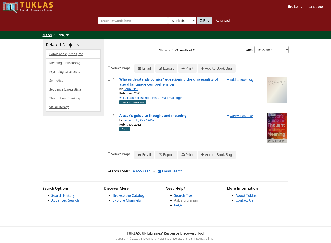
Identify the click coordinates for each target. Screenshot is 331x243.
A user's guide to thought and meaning (153, 115)
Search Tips (183, 195)
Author (47, 35)
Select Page (120, 68)
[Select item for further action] (109, 79)
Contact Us (244, 200)
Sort (249, 50)
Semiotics (56, 80)
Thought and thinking (64, 98)
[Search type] (182, 20)
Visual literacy (59, 107)
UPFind (14, 5)
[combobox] (133, 20)
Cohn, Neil (131, 89)
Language (317, 7)
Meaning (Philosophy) (64, 63)
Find (204, 20)
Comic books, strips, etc (66, 54)
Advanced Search (65, 200)
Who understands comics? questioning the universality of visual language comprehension (168, 82)
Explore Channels (127, 200)
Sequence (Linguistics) (65, 89)
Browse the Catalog (128, 195)
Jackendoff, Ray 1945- (139, 120)
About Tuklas (246, 195)
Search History (63, 195)
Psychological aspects (64, 72)
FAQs (178, 205)
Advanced (223, 20)
